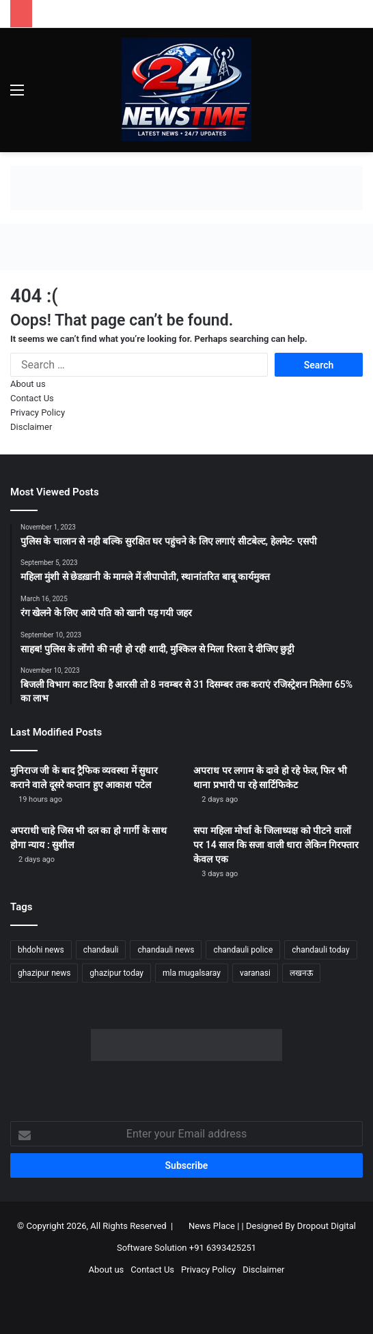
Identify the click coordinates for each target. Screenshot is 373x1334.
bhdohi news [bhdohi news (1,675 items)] (41, 950)
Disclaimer (31, 427)
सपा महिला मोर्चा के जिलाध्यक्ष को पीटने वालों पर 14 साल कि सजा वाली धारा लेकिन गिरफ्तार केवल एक (276, 845)
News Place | (214, 1226)
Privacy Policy (37, 412)
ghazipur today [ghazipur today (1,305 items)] (116, 973)
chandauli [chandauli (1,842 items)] (101, 950)
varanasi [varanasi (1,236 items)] (255, 973)
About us (28, 384)
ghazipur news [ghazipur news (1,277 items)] (44, 973)
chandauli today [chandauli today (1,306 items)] (320, 950)
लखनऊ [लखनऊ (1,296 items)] (301, 973)
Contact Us (32, 398)
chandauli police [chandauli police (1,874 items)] (243, 950)
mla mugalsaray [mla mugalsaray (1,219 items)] (192, 973)
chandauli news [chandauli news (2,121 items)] (165, 950)
